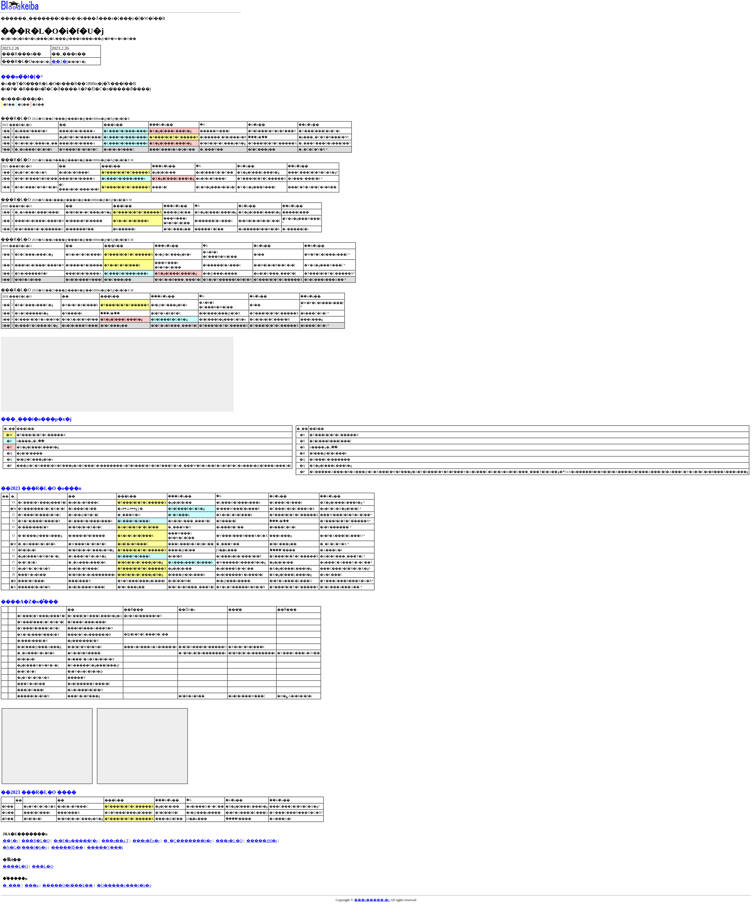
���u (32, 885)
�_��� (12, 885)
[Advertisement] (117, 374)
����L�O (15, 866)
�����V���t (105, 847)
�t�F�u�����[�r (76, 841)
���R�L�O (35, 841)
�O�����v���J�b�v (124, 885)
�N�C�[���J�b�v (25, 847)
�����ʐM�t (261, 841)
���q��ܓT (114, 841)
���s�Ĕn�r (146, 841)
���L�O (42, 866)
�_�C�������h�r (187, 841)
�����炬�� (67, 847)
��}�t (10, 841)
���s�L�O (229, 841)
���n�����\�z (372, 900)
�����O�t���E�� (67, 885)
